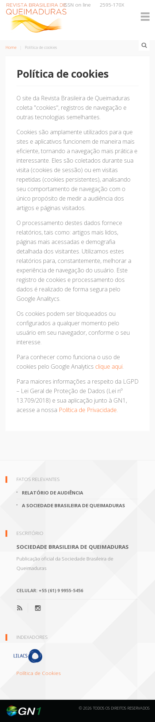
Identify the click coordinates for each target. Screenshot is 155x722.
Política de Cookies (38, 672)
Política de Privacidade (88, 410)
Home (10, 47)
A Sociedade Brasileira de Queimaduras (73, 505)
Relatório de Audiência (52, 492)
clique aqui (109, 366)
